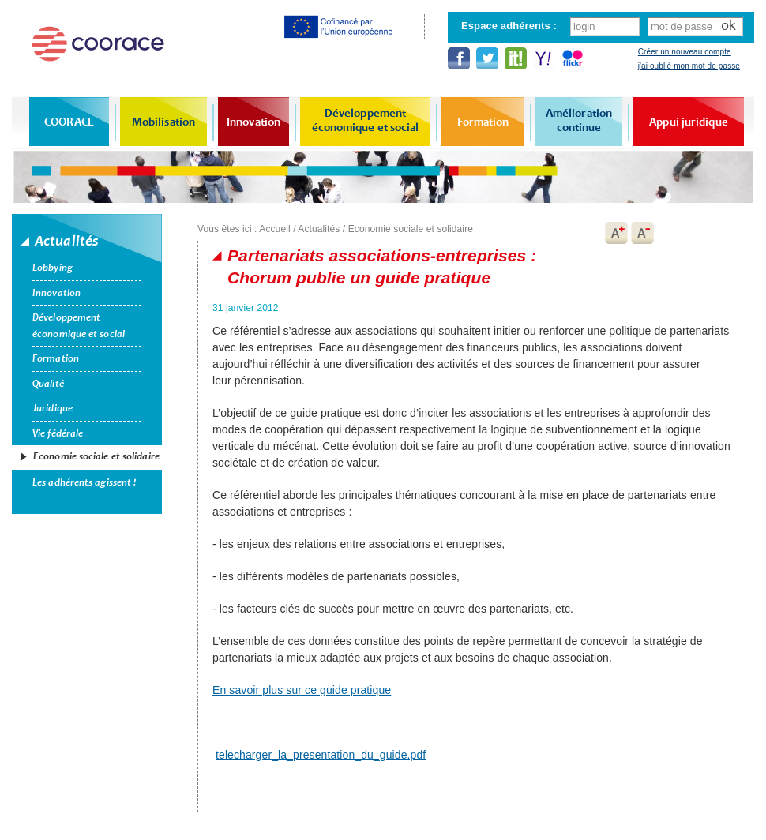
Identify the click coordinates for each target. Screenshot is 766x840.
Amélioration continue (579, 120)
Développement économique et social (365, 120)
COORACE (69, 121)
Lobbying (52, 267)
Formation (483, 121)
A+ (616, 233)
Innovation (253, 121)
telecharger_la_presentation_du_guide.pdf (321, 754)
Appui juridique (688, 121)
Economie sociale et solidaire (96, 456)
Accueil (274, 228)
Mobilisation (163, 121)
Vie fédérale (57, 433)
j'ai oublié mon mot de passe (689, 66)
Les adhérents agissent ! (84, 482)
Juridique (52, 408)
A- (643, 233)
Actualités (319, 228)
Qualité (48, 383)
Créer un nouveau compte (684, 51)
